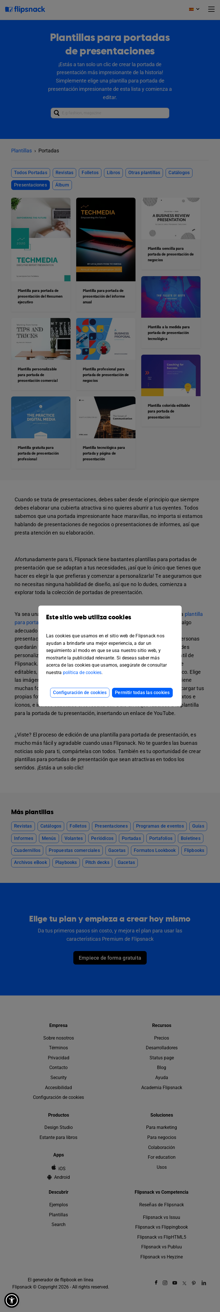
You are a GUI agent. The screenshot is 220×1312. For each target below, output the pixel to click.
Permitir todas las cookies (142, 692)
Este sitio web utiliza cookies (110, 621)
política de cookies (82, 672)
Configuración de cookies (80, 692)
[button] (12, 1300)
